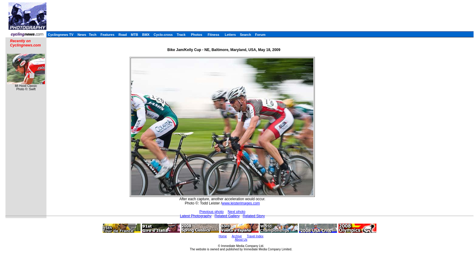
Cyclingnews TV (60, 34)
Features (107, 34)
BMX (145, 34)
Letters (230, 34)
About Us (241, 239)
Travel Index (255, 236)
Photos (196, 34)
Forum (260, 34)
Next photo (236, 212)
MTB (134, 34)
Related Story (254, 216)
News (81, 34)
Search (245, 34)
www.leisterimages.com (241, 203)
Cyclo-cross (163, 34)
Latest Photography (196, 216)
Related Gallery (227, 216)
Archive (237, 236)
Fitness (213, 34)
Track (181, 34)
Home (223, 236)
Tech (93, 34)
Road (122, 34)
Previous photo (211, 212)
